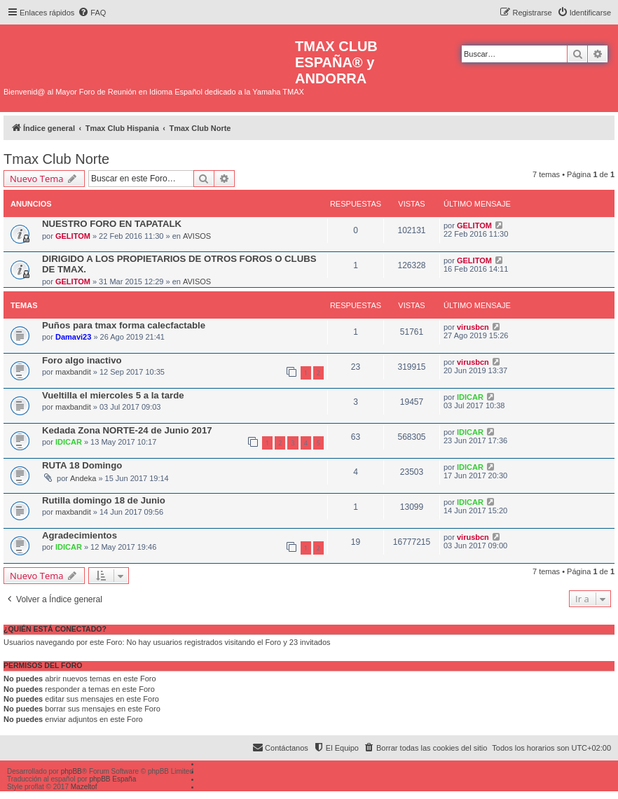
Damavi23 (73, 337)
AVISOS (197, 236)
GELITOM (72, 236)
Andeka (83, 478)
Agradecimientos (79, 535)
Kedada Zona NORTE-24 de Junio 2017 (127, 430)
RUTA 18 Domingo (82, 465)
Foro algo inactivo (82, 360)
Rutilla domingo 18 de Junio (103, 500)
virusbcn (473, 327)
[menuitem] (92, 12)
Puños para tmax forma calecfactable (123, 325)
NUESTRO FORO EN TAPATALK (111, 223)
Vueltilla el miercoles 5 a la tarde (113, 395)
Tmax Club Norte (56, 159)
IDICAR (470, 397)
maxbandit (73, 372)
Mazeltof (84, 787)
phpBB (71, 771)
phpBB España (112, 779)
